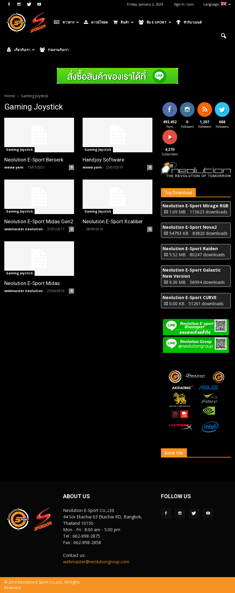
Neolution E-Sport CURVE (189, 297)
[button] (223, 36)
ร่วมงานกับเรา (54, 49)
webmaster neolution (23, 229)
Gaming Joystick (19, 149)
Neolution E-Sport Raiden (190, 248)
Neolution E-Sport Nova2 (189, 227)
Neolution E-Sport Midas (32, 283)
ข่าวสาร (66, 22)
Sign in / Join (184, 4)
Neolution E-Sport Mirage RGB (195, 206)
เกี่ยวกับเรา (21, 49)
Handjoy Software (103, 160)
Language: (217, 4)
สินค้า (123, 22)
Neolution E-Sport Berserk (33, 160)
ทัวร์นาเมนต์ (189, 22)
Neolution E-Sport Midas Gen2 (38, 221)
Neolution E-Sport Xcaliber (113, 221)
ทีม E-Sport (155, 22)
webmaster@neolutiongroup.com (96, 562)
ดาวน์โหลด (96, 22)
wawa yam (13, 167)
